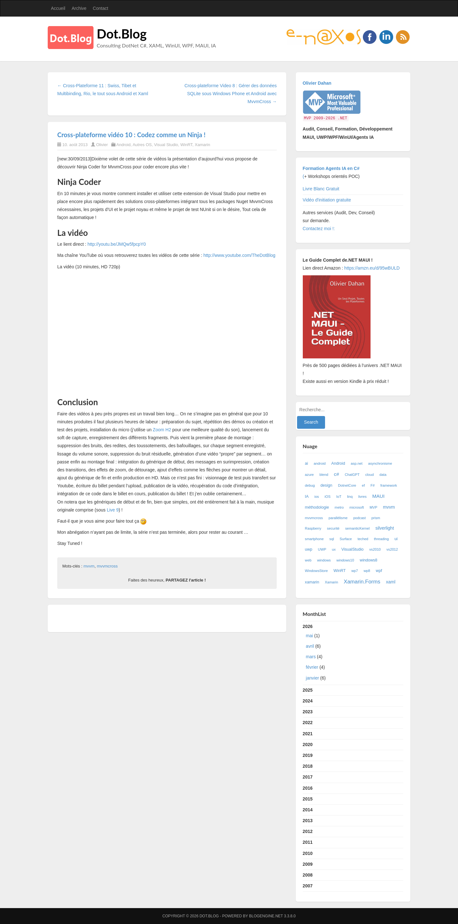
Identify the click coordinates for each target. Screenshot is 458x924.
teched (362, 539)
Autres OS (142, 144)
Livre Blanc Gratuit (321, 188)
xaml (390, 581)
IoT (338, 496)
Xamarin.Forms (362, 582)
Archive (79, 8)
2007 (308, 885)
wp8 (367, 571)
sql (332, 539)
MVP (373, 507)
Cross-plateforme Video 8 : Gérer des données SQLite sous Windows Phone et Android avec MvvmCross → (230, 93)
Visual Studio (166, 144)
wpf (379, 570)
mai (309, 635)
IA (307, 496)
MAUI (378, 496)
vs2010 (375, 549)
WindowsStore (316, 571)
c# (336, 474)
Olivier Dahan (317, 83)
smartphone (314, 539)
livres (362, 496)
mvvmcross (107, 566)
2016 (308, 788)
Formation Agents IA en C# (331, 168)
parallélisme (338, 518)
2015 (308, 798)
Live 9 (113, 509)
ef (363, 485)
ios (316, 496)
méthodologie (317, 507)
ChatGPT (352, 474)
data (382, 474)
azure (309, 474)
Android (123, 144)
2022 (308, 722)
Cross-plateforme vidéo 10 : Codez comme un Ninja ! (131, 134)
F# (373, 485)
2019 (308, 755)
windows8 (368, 560)
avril (310, 646)
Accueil (58, 8)
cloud (369, 474)
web (308, 560)
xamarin (312, 582)
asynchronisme (380, 463)
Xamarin (202, 144)
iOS (328, 496)
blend (323, 474)
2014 (308, 809)
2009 (308, 864)
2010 (308, 853)
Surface (346, 539)
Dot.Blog (122, 33)
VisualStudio (352, 549)
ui (396, 539)
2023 (308, 711)
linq (349, 496)
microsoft (357, 507)
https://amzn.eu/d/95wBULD (371, 268)
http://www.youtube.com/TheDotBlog (239, 255)
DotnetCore (347, 485)
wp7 (354, 571)
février (312, 667)
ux (334, 549)
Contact (100, 8)
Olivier (102, 144)
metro (339, 507)
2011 (308, 842)
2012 (308, 831)
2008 (308, 875)
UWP (322, 549)
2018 (308, 766)
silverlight (384, 528)
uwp (308, 549)
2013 (308, 820)
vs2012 (392, 549)
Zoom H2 (162, 429)
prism (375, 518)
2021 (308, 733)
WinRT (186, 144)
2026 (353, 653)
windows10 (345, 560)
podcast (359, 518)
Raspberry (313, 528)
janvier (312, 678)
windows (324, 560)
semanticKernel (357, 528)
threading (381, 539)
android (319, 463)
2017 (308, 776)
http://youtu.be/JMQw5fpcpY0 (116, 244)
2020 (308, 744)
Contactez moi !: (319, 228)
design (326, 485)
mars (311, 656)
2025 (308, 690)
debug (310, 485)
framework (388, 485)
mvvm (88, 566)
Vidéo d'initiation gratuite (327, 199)
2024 (308, 700)
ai (306, 463)
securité (333, 528)
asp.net (357, 463)
